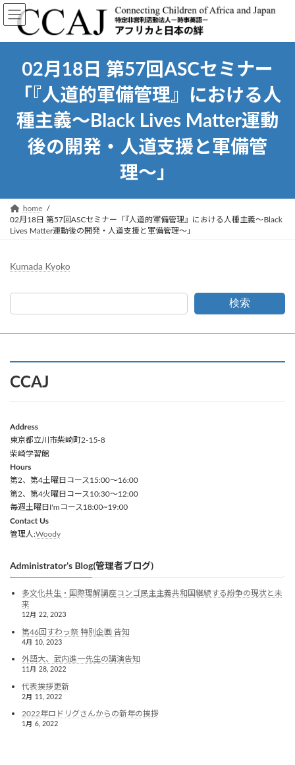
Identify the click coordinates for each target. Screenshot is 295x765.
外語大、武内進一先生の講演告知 (81, 659)
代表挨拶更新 (45, 686)
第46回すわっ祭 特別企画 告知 (76, 631)
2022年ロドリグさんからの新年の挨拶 (90, 713)
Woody (48, 534)
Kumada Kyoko (40, 266)
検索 (239, 302)
